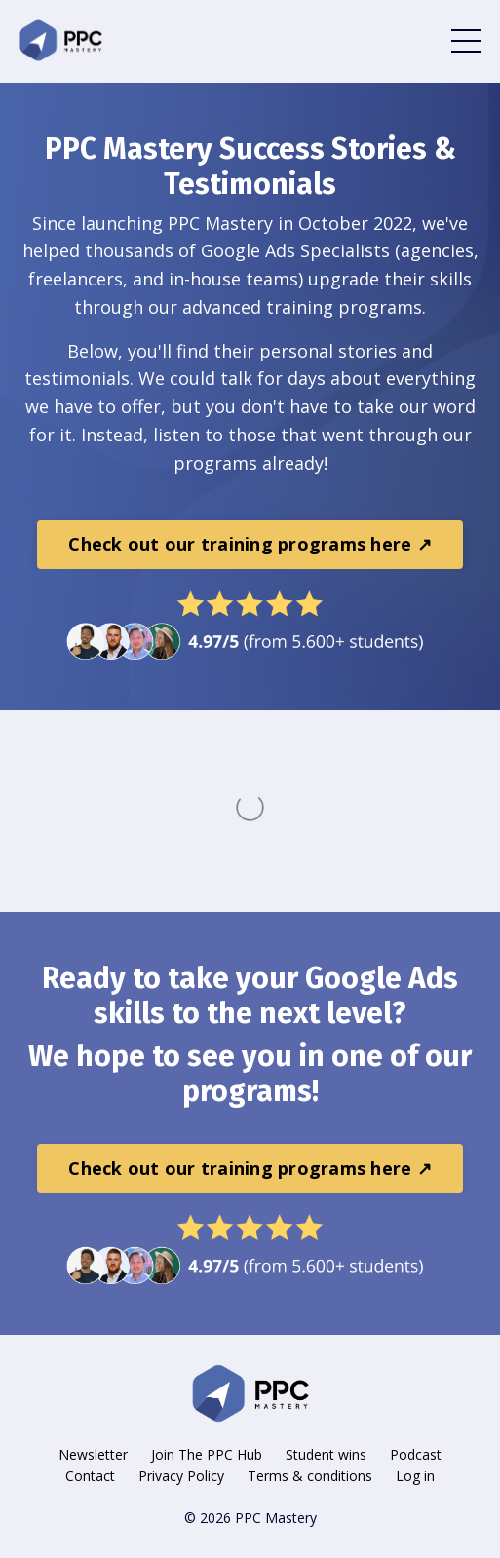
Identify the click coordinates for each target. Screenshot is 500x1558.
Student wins (326, 1454)
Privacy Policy (181, 1475)
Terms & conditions (310, 1475)
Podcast (416, 1454)
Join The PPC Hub (206, 1454)
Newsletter (93, 1454)
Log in (415, 1475)
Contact (90, 1475)
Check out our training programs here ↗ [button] (250, 543)
